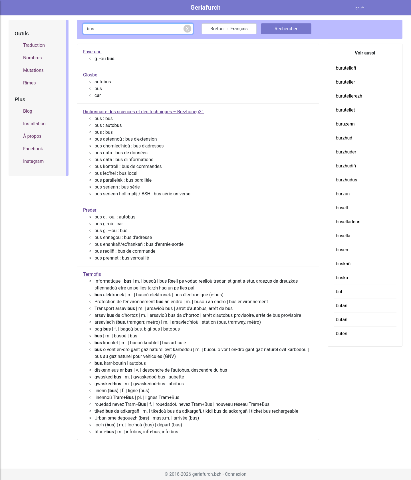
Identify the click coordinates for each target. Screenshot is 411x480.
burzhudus (346, 180)
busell (342, 207)
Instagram (33, 161)
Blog (27, 111)
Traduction (34, 45)
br (357, 8)
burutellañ (346, 68)
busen (342, 249)
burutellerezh (349, 96)
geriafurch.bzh (206, 474)
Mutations (33, 70)
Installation (34, 123)
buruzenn (345, 124)
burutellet (345, 110)
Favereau (92, 51)
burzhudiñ (346, 166)
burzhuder (346, 152)
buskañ (343, 263)
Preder (89, 210)
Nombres (32, 57)
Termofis (92, 274)
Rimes (29, 83)
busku (342, 277)
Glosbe (90, 75)
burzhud (344, 138)
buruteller (345, 82)
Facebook (33, 148)
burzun (343, 194)
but (339, 291)
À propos (32, 136)
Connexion (235, 474)
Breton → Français (229, 28)
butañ (342, 319)
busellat (344, 235)
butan (342, 305)
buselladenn (348, 221)
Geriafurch (205, 7)
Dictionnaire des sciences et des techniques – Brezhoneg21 (143, 111)
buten (341, 333)
